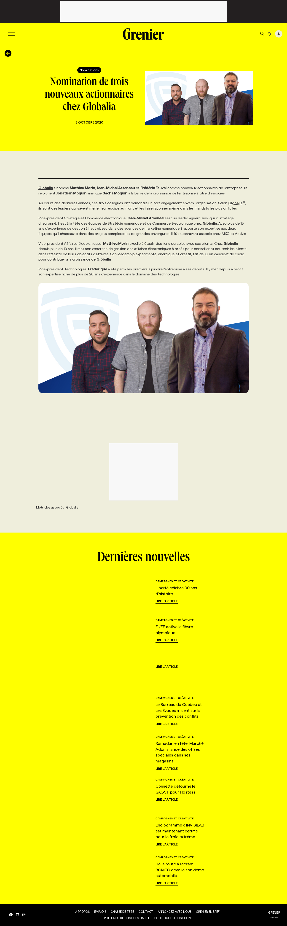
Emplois (100, 911)
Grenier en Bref (208, 911)
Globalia (236, 203)
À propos (82, 911)
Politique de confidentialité (127, 918)
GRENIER (274, 912)
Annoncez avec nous (174, 911)
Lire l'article (167, 601)
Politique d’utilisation (172, 918)
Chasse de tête (122, 911)
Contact (146, 911)
